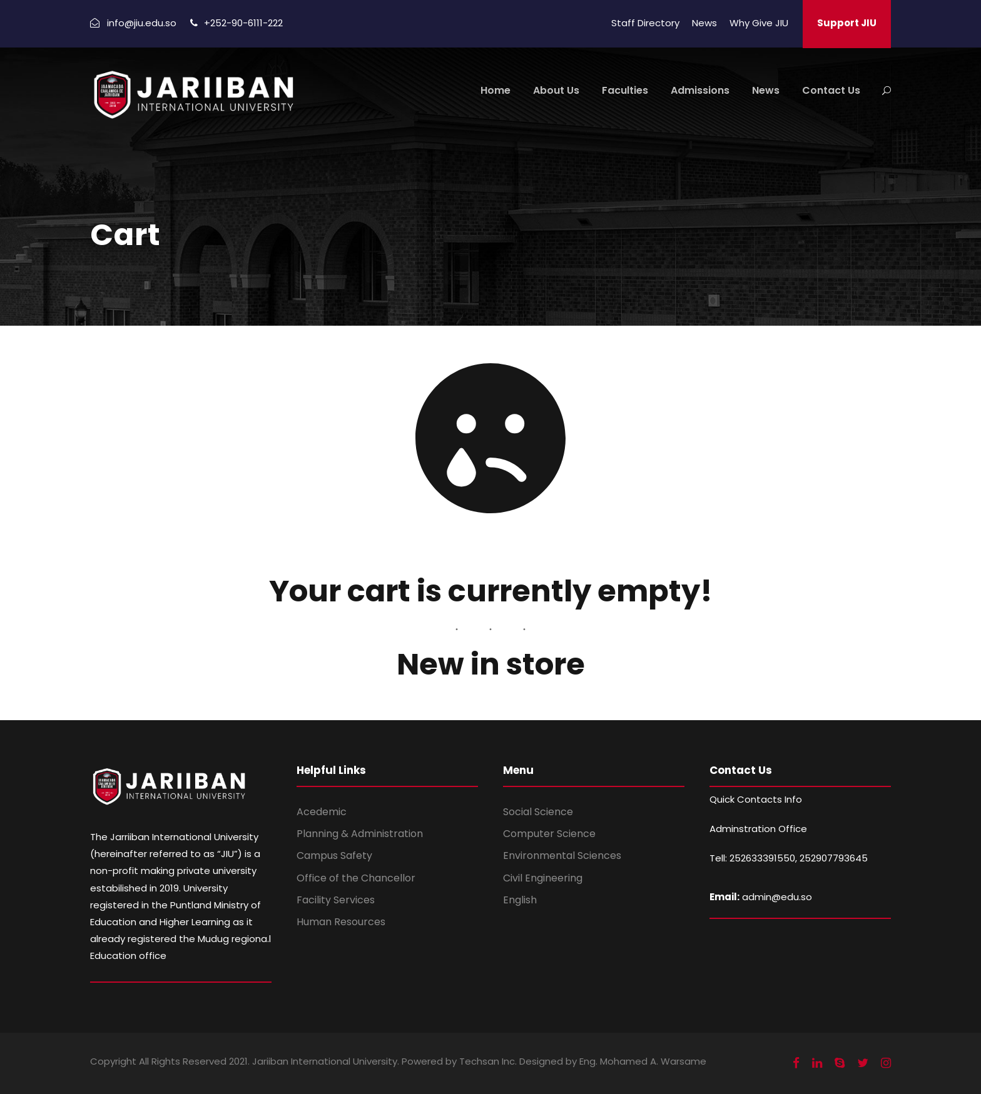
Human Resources (341, 922)
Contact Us (831, 90)
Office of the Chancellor (356, 878)
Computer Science (549, 833)
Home (495, 90)
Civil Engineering (542, 878)
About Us (556, 90)
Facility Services (336, 900)
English (520, 900)
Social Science (538, 812)
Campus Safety (334, 855)
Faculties (625, 90)
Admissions (700, 90)
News (704, 22)
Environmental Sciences (562, 855)
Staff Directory (645, 22)
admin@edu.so (777, 896)
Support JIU (847, 22)
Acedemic (322, 812)
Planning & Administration (360, 833)
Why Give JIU (758, 22)
